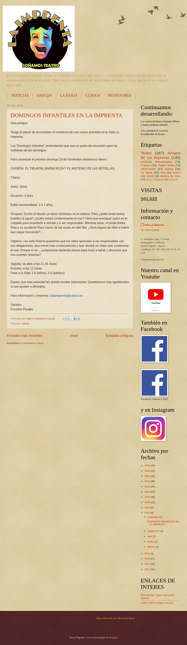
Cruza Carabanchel (155, 179)
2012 (147, 564)
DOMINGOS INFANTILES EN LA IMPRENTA (66, 115)
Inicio (74, 336)
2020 (147, 491)
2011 (147, 569)
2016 (147, 507)
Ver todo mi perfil (150, 230)
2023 (147, 476)
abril (150, 536)
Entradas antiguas (119, 336)
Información (148, 168)
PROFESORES (119, 95)
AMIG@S (44, 95)
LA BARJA (69, 95)
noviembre (153, 517)
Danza (169, 168)
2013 (147, 558)
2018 (147, 502)
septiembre (153, 531)
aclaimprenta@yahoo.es (66, 295)
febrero (151, 546)
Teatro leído (166, 165)
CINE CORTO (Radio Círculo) (157, 602)
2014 (147, 553)
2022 (147, 481)
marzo (151, 541)
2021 (147, 486)
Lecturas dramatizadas (156, 161)
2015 (147, 512)
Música (176, 172)
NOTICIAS (20, 95)
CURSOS (92, 95)
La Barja (146, 172)
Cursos (145, 165)
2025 (147, 465)
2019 (147, 497)
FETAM (171, 180)
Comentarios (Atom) (33, 343)
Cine (163, 172)
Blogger (113, 637)
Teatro (146, 153)
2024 (147, 470)
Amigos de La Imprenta (160, 155)
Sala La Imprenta (154, 224)
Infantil (25, 323)
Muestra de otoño (170, 176)
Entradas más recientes (24, 336)
